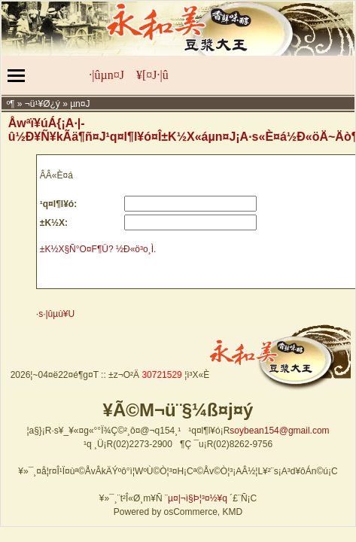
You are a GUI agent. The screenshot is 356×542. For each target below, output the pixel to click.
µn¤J (80, 104)
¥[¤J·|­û (152, 75)
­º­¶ (11, 104)
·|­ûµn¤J (106, 75)
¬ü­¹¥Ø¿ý (42, 104)
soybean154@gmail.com (279, 430)
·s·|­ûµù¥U (55, 314)
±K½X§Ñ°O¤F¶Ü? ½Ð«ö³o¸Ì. (98, 249)
